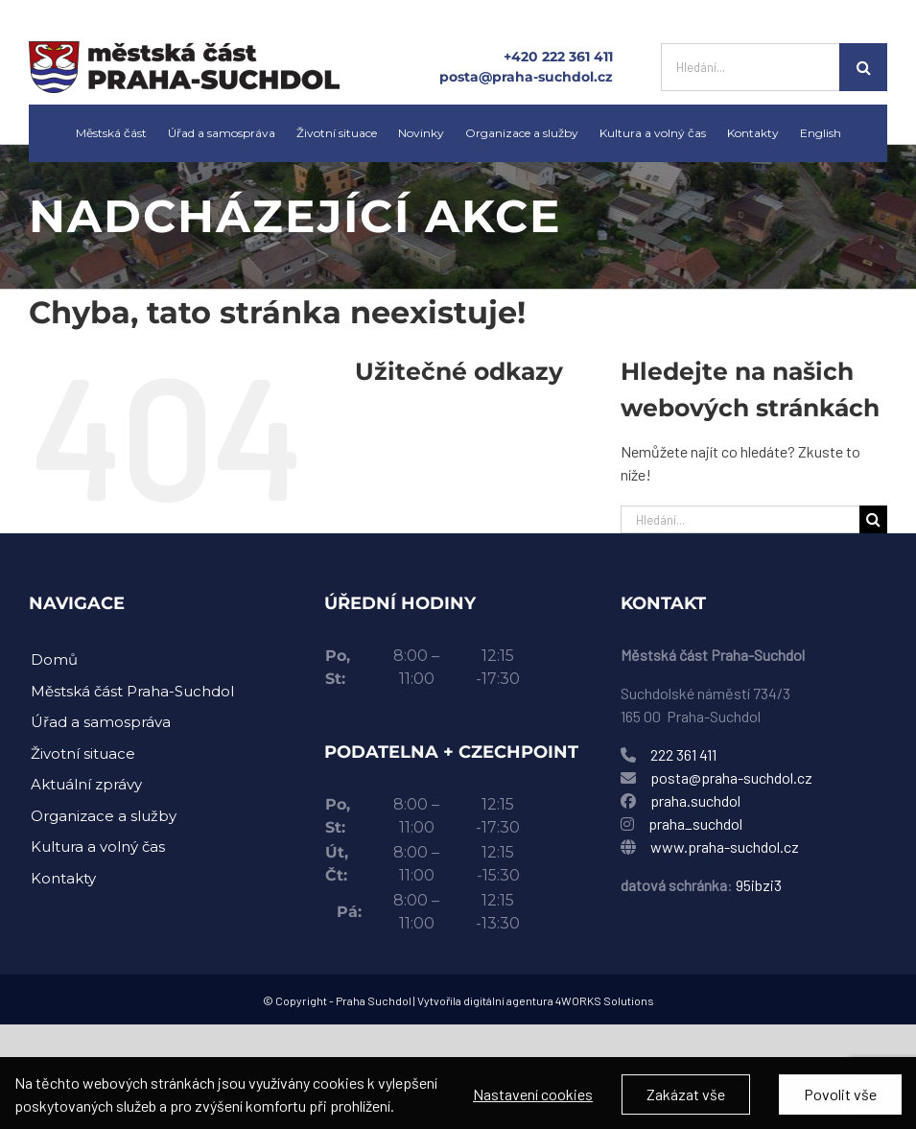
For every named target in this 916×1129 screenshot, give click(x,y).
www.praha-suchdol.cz (724, 846)
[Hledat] (863, 67)
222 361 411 (683, 754)
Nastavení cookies (533, 1103)
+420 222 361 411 (558, 56)
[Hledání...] (750, 67)
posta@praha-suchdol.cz (526, 76)
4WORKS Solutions (604, 1000)
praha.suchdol (695, 800)
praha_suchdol (694, 823)
